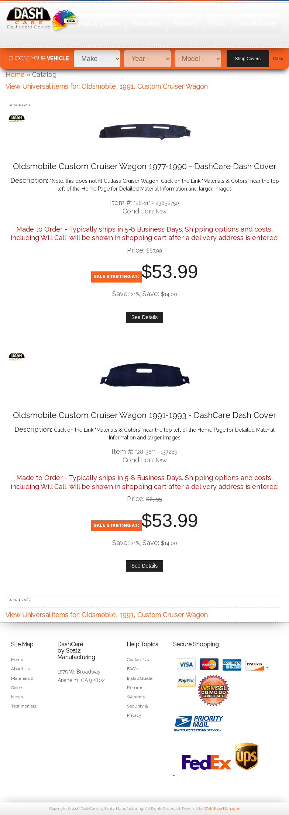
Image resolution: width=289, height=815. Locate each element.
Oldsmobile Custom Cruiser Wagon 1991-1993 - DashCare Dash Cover (144, 415)
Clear (278, 55)
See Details (144, 317)
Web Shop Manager (221, 809)
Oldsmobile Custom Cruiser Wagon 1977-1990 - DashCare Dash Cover (144, 166)
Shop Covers (248, 55)
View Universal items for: (107, 86)
